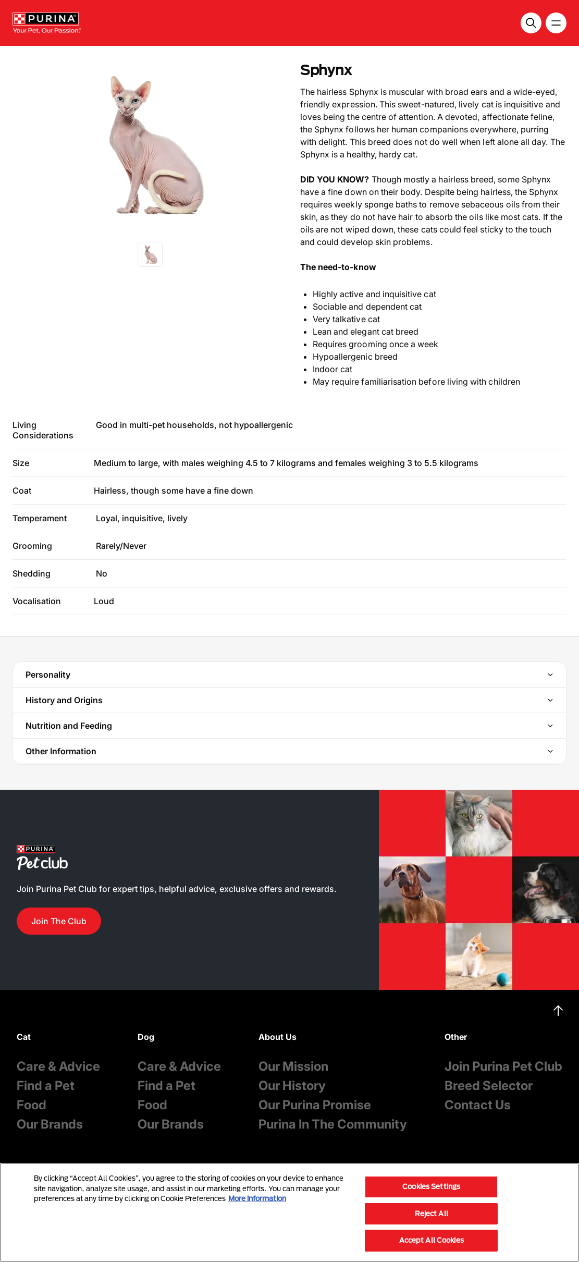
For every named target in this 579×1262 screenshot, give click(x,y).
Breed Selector (489, 1085)
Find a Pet (46, 1085)
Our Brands (50, 1124)
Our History (292, 1085)
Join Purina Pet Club (503, 1066)
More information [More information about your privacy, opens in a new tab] (257, 1198)
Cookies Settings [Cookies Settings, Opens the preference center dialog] (431, 1186)
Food (31, 1104)
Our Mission (293, 1066)
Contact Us (478, 1104)
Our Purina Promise (314, 1104)
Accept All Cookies (431, 1240)
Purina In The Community (332, 1124)
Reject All (431, 1213)
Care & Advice (58, 1066)
